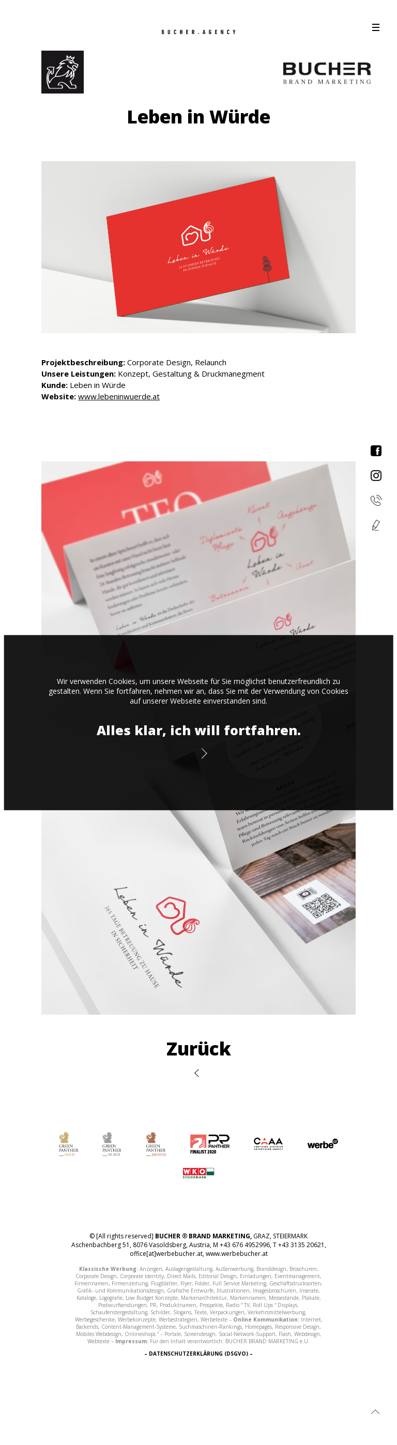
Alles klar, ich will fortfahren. (199, 730)
